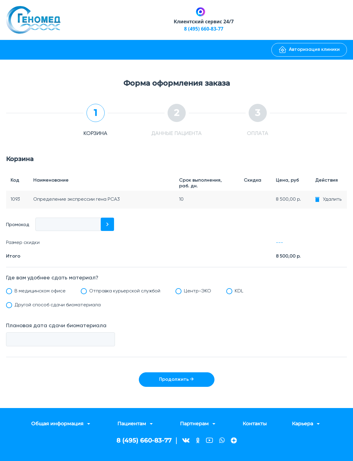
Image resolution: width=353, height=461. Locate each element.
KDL (239, 291)
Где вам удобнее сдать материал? (52, 278)
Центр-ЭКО (197, 291)
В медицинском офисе (40, 291)
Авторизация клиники (309, 49)
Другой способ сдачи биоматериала (58, 305)
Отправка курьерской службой (124, 291)
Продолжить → (176, 379)
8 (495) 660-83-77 (203, 28)
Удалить (332, 199)
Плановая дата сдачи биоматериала (56, 325)
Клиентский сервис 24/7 (204, 21)
